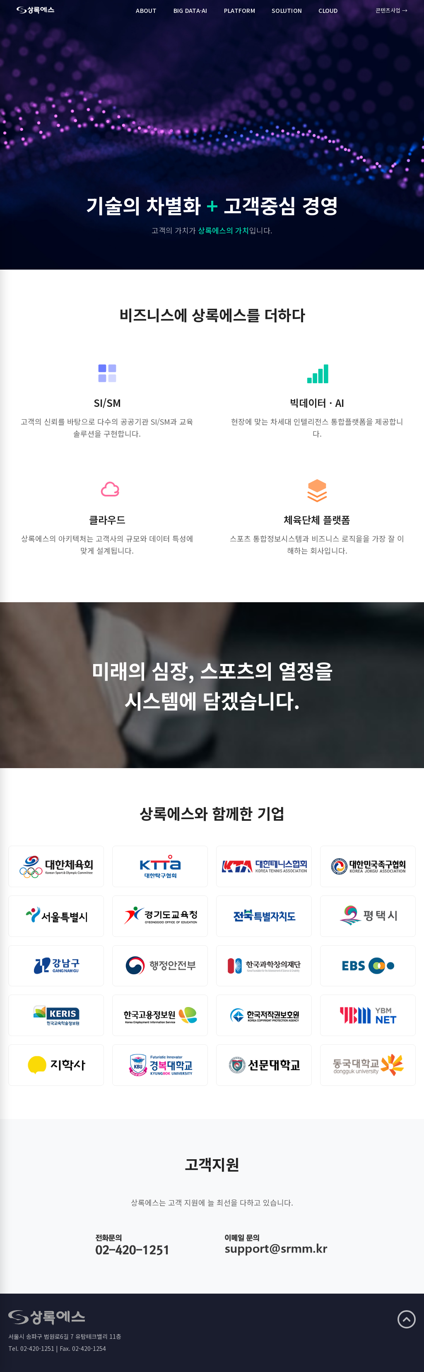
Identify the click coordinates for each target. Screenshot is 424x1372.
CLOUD (327, 10)
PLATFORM (239, 10)
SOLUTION (287, 10)
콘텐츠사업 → (391, 10)
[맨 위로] (407, 1319)
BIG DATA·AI (190, 10)
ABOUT (146, 10)
